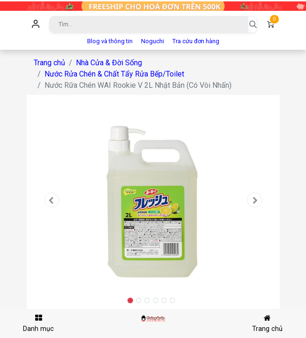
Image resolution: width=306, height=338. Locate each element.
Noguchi (152, 41)
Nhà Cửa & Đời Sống (109, 62)
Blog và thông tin (110, 41)
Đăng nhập (36, 24)
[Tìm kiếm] (252, 24)
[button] (52, 200)
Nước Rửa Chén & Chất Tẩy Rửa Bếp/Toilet (114, 73)
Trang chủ (49, 62)
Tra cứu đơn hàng (195, 41)
